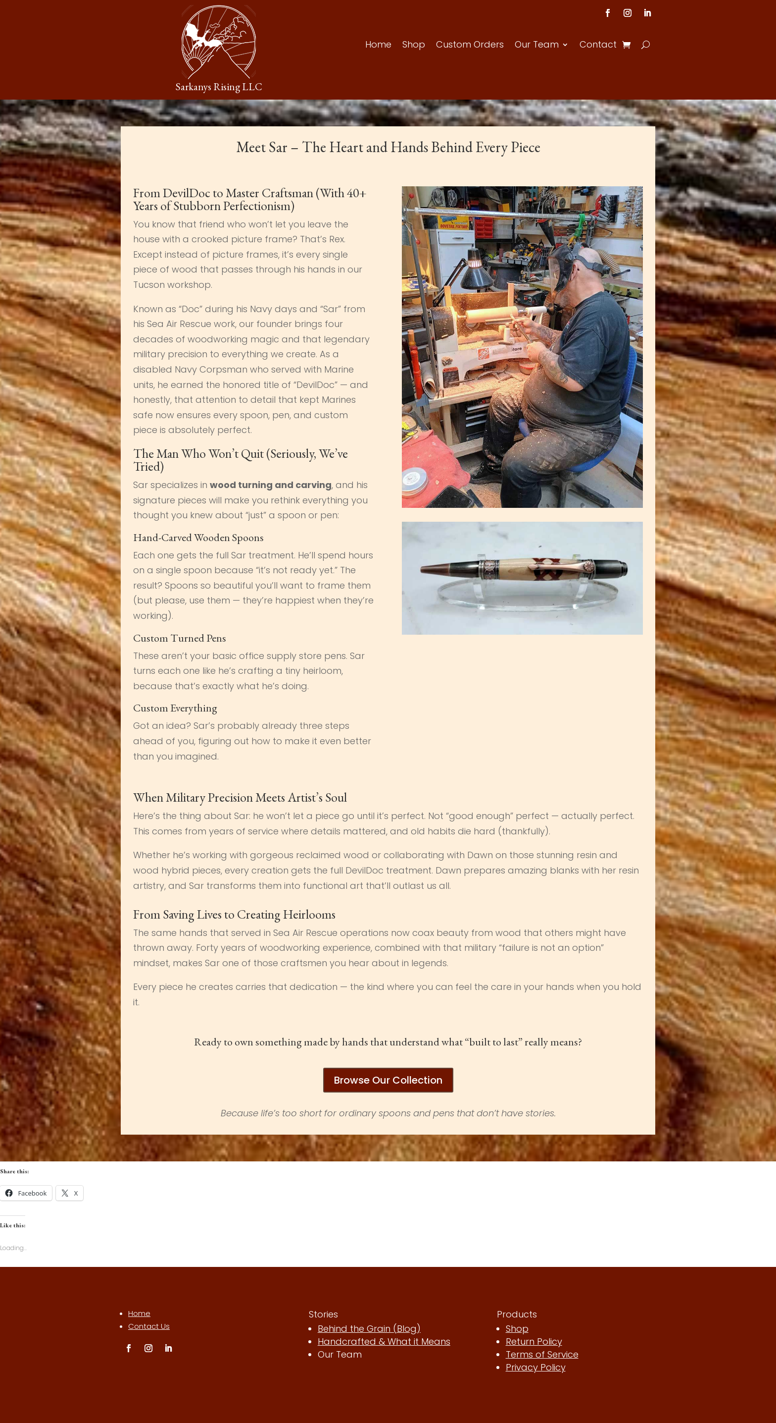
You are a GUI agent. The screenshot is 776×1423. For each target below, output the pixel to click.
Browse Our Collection (388, 1080)
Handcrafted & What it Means (384, 1341)
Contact (598, 46)
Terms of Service (542, 1354)
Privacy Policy (536, 1367)
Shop (413, 46)
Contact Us (149, 1326)
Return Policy (534, 1341)
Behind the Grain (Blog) (369, 1328)
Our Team (537, 46)
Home (378, 46)
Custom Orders (470, 46)
